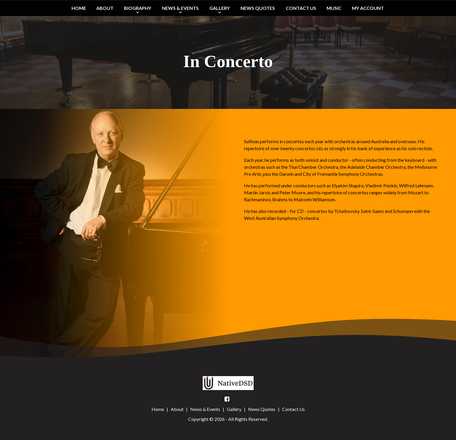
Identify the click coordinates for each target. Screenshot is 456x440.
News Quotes (258, 8)
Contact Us (301, 8)
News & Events (180, 8)
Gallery (219, 8)
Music (334, 8)
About (104, 8)
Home (79, 8)
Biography (137, 8)
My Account (368, 8)
